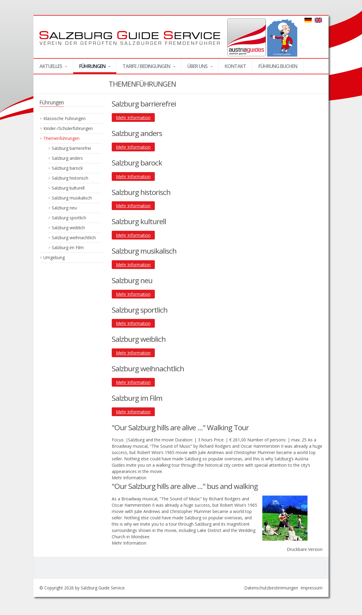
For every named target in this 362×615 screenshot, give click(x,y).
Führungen (92, 68)
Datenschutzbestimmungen (271, 588)
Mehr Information (133, 117)
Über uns (197, 68)
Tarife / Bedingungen (146, 68)
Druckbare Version (305, 549)
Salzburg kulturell (68, 188)
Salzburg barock (67, 168)
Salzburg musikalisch (72, 198)
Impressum (312, 588)
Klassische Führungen (64, 118)
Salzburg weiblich (68, 227)
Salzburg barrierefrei (71, 148)
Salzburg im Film (68, 247)
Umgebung (54, 257)
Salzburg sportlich (69, 218)
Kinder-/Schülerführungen (68, 128)
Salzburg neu (64, 208)
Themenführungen (61, 138)
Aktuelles (50, 68)
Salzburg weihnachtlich (74, 237)
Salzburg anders (67, 158)
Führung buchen (277, 66)
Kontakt (235, 66)
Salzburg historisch (70, 178)
